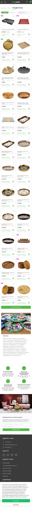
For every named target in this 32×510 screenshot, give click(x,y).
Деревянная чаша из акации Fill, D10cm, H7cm (8, 297)
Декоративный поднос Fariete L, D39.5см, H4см (7, 224)
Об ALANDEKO (6, 463)
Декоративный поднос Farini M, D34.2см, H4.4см (23, 176)
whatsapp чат (7, 447)
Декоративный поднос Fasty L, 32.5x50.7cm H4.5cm (7, 152)
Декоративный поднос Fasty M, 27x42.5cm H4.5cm (23, 127)
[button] (1, 2)
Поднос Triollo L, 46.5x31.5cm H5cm (8, 29)
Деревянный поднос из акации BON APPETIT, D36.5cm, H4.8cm (23, 103)
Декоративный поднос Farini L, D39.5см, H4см (7, 200)
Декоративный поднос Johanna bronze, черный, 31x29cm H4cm (23, 78)
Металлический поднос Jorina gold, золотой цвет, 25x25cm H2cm (23, 53)
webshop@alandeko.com (10, 444)
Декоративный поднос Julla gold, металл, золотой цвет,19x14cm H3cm (7, 78)
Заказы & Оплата (7, 468)
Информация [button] (7, 479)
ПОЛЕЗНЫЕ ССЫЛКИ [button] (8, 459)
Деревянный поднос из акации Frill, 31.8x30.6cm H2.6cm (8, 273)
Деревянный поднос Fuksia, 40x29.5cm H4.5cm (22, 249)
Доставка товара (7, 471)
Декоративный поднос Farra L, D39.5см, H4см (7, 176)
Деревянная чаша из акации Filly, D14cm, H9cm (23, 273)
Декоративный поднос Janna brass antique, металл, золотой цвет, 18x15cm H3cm (8, 53)
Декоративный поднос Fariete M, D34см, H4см (23, 200)
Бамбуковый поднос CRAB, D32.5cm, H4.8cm (8, 103)
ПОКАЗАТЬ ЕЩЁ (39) (16, 307)
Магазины (5, 476)
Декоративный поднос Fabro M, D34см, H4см (23, 224)
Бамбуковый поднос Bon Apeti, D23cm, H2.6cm (22, 297)
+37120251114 (7, 442)
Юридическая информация (8, 426)
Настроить (16, 505)
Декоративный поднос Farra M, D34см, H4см (23, 152)
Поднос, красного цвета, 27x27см (23, 29)
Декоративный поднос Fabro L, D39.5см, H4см (7, 249)
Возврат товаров (7, 473)
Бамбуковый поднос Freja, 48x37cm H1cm (8, 127)
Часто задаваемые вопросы (10, 465)
